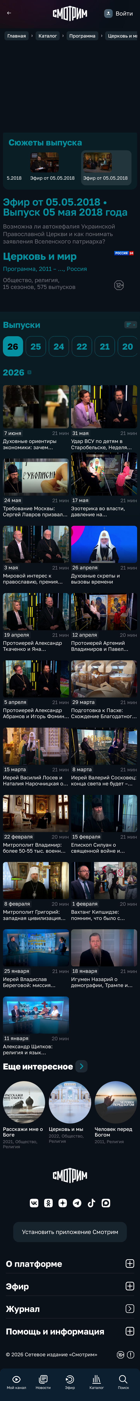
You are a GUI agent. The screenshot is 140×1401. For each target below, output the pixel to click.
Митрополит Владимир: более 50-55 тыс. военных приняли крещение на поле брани (35, 854)
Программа (19, 268)
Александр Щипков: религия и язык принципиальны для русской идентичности (31, 1056)
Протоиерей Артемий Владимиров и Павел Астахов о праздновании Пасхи (102, 652)
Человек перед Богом (113, 1133)
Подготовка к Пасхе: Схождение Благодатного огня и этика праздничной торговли (104, 719)
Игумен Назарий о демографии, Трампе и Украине (99, 985)
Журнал (70, 1309)
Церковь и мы (66, 1130)
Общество (17, 280)
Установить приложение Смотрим (70, 1232)
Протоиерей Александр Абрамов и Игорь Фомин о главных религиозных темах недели (36, 719)
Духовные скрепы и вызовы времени (95, 579)
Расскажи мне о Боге (23, 1133)
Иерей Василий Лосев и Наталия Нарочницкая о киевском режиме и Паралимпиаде (33, 786)
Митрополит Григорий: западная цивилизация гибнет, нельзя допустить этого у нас (34, 921)
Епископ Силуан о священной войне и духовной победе (95, 851)
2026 (29, 372)
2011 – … (51, 268)
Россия (77, 268)
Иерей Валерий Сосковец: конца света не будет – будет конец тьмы (104, 783)
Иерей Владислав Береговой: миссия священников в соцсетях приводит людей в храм (34, 988)
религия (46, 280)
